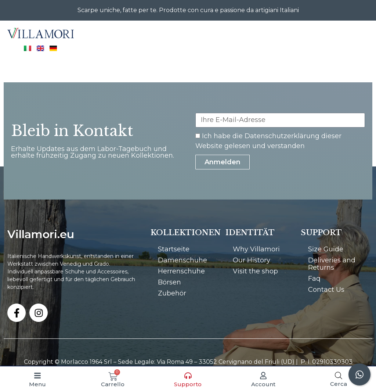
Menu (37, 384)
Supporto (188, 384)
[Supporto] (188, 375)
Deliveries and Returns (331, 264)
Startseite (173, 249)
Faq (314, 279)
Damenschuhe (182, 260)
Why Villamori (256, 249)
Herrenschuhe (181, 271)
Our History (251, 260)
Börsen (169, 282)
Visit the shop (255, 271)
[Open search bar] (338, 375)
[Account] (263, 375)
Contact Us (326, 290)
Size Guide (325, 249)
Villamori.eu (40, 234)
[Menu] (37, 375)
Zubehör (172, 293)
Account (263, 384)
